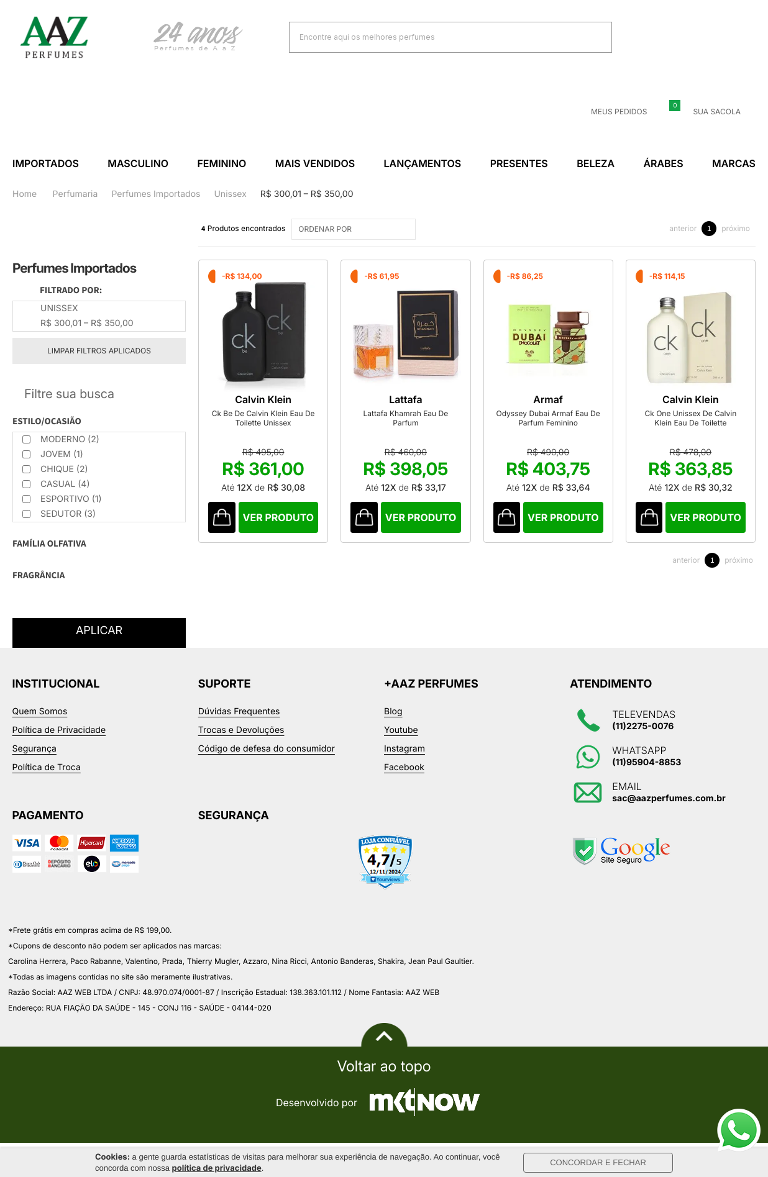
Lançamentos (423, 163)
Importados (45, 163)
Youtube (401, 730)
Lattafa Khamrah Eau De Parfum (426, 427)
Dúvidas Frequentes (239, 711)
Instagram (404, 748)
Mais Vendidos (315, 163)
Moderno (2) (60, 439)
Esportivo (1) (62, 499)
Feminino (221, 163)
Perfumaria (75, 194)
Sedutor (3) (59, 514)
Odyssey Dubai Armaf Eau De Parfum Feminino (583, 432)
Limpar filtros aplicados (99, 350)
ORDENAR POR (355, 229)
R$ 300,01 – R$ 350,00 (307, 194)
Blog (393, 711)
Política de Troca (46, 767)
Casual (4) (56, 484)
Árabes (663, 163)
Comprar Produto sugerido (223, 531)
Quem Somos (40, 711)
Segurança (34, 748)
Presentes (519, 163)
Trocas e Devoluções (241, 730)
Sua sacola (709, 111)
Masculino (137, 163)
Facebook (404, 767)
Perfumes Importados (155, 194)
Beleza (596, 163)
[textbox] (435, 37)
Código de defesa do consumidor (266, 748)
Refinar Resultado (99, 394)
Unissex (230, 194)
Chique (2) (55, 469)
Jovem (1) (52, 454)
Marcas (734, 163)
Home (24, 194)
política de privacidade (217, 1168)
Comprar (287, 531)
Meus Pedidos (611, 111)
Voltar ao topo (384, 1066)
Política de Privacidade (59, 730)
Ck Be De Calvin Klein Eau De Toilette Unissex (270, 432)
